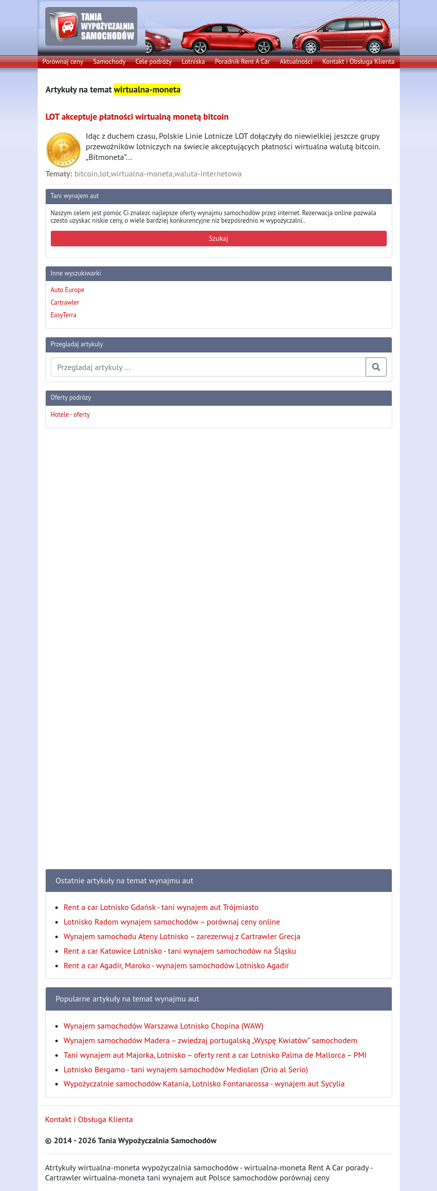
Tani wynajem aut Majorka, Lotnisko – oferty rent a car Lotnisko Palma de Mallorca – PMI (215, 1055)
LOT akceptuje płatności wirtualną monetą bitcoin (137, 116)
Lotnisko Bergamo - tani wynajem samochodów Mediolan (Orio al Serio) (186, 1069)
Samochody (109, 61)
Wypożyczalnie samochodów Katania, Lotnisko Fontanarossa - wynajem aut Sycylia (204, 1083)
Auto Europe (67, 290)
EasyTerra (64, 315)
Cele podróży (153, 61)
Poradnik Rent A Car (242, 61)
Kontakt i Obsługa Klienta (358, 61)
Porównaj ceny (62, 61)
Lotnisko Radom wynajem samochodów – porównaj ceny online (172, 922)
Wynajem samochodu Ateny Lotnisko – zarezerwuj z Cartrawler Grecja (182, 936)
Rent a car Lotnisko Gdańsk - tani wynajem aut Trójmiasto (161, 907)
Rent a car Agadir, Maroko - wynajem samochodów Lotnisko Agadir (176, 965)
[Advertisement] (85, 587)
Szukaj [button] (218, 238)
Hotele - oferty (70, 414)
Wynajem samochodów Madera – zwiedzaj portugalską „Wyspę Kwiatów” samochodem (211, 1040)
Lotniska (193, 61)
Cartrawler (65, 302)
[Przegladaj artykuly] (208, 367)
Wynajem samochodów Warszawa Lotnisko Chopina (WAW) (164, 1026)
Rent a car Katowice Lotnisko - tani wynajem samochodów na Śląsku (180, 951)
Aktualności (296, 61)
